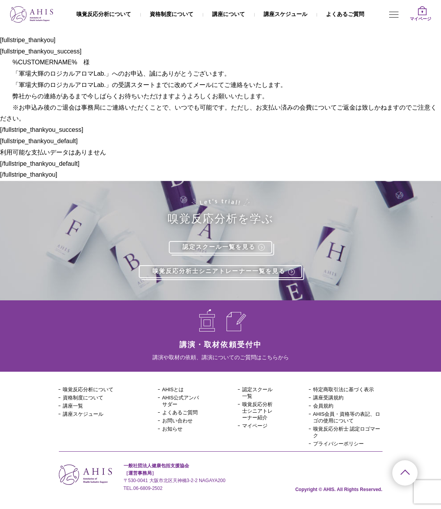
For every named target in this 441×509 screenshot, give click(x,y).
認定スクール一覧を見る (226, 247)
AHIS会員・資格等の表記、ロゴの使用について (347, 420)
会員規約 (324, 408)
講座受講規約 (329, 399)
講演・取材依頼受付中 (220, 345)
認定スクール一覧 (255, 394)
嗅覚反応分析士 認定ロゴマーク (346, 435)
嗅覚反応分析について (103, 14)
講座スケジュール (285, 14)
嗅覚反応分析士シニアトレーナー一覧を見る (226, 272)
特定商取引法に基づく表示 (346, 391)
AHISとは (174, 391)
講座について (228, 14)
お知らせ (173, 432)
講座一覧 (74, 408)
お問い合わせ (178, 423)
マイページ (255, 436)
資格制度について (171, 14)
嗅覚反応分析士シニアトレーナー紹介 (255, 417)
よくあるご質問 (345, 14)
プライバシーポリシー (340, 448)
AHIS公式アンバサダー (182, 403)
